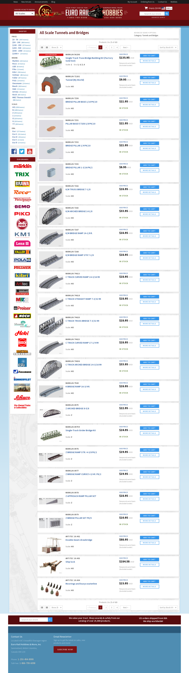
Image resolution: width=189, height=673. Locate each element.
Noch (19, 94)
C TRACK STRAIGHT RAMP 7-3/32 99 (83, 298)
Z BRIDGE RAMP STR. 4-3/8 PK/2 (81, 452)
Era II (19, 134)
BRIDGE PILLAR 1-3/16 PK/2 (79, 167)
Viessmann (21, 83)
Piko (18, 69)
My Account (132, 2)
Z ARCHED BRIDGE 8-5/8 (77, 408)
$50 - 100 (21, 42)
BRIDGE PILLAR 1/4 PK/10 (78, 145)
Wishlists (174, 2)
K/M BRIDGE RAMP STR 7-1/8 (80, 255)
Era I (18, 131)
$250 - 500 (21, 48)
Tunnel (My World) (75, 79)
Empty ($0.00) (155, 8)
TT (17, 124)
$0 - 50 (20, 39)
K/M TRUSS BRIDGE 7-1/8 (78, 189)
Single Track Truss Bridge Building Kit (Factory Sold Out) (89, 59)
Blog (53, 2)
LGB (18, 66)
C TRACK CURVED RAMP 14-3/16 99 (83, 276)
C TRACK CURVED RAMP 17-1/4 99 (82, 342)
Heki (18, 89)
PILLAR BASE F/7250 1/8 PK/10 (80, 123)
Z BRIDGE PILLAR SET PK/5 (79, 517)
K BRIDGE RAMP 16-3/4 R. (78, 386)
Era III (19, 137)
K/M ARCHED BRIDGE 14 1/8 (79, 211)
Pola (18, 80)
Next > (125, 47)
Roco (18, 63)
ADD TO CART (149, 55)
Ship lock (70, 561)
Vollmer (20, 75)
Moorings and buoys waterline (81, 583)
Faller (19, 78)
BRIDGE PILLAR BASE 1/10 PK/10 (81, 101)
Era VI (18, 142)
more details (149, 61)
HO (18, 107)
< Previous (92, 47)
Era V (18, 140)
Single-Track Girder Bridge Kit (81, 430)
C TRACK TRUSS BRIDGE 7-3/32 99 (82, 320)
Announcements (41, 2)
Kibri (19, 72)
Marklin (20, 61)
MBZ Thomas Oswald (21, 98)
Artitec (19, 92)
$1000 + (20, 53)
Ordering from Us (147, 2)
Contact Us (162, 2)
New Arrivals (26, 2)
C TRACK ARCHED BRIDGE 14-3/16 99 (83, 364)
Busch (19, 86)
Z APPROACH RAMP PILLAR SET (81, 496)
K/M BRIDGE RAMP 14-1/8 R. (79, 233)
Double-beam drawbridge (79, 539)
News (16, 2)
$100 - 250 (21, 45)
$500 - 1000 (21, 51)
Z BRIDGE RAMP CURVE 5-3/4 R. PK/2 (83, 474)
